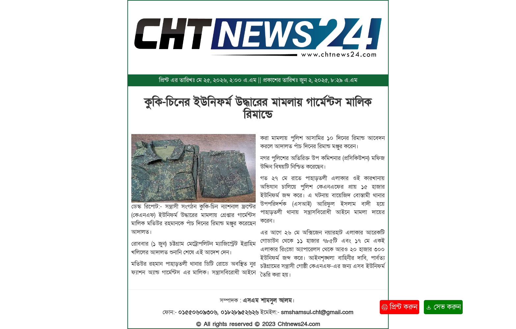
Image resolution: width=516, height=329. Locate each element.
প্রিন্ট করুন (399, 307)
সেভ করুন (443, 307)
